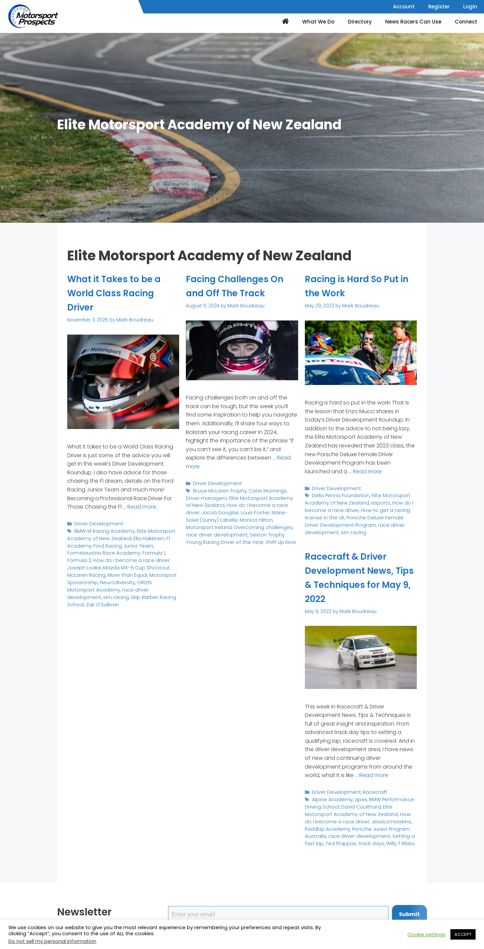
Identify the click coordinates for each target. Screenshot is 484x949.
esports (374, 501)
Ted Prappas (392, 832)
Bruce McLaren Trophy (218, 489)
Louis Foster (220, 510)
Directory (360, 21)
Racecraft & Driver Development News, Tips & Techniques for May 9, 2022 (360, 577)
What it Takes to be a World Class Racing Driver (120, 293)
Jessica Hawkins (350, 819)
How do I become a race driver (107, 557)
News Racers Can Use (413, 21)
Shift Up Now (241, 537)
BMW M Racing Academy (102, 530)
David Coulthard (358, 805)
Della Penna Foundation (339, 494)
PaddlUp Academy (391, 819)
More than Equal (86, 571)
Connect (466, 21)
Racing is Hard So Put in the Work (359, 286)
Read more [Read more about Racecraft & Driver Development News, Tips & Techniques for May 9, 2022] (373, 775)
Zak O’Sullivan (117, 591)
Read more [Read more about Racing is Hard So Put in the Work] (367, 471)
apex (356, 798)
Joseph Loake (160, 557)
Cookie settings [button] (426, 935)
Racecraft (370, 791)
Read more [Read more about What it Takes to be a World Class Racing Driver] (141, 506)
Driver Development (97, 523)
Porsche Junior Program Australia (343, 826)
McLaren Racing (149, 564)
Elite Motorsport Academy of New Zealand (117, 533)
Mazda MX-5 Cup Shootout (98, 564)
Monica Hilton (219, 517)
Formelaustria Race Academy (101, 550)
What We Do (318, 21)
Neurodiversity (83, 578)
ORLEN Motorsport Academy (133, 578)
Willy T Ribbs (343, 839)
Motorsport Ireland (258, 517)
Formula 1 (147, 550)
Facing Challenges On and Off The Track (241, 286)
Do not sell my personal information (52, 941)
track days (316, 839)
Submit (409, 914)
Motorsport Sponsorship (134, 571)
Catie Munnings (264, 489)
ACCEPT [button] (463, 934)
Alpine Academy (330, 798)
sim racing (126, 584)
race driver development (387, 522)
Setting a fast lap (356, 832)
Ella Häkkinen (142, 536)
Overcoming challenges (213, 524)
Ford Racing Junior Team (119, 544)
